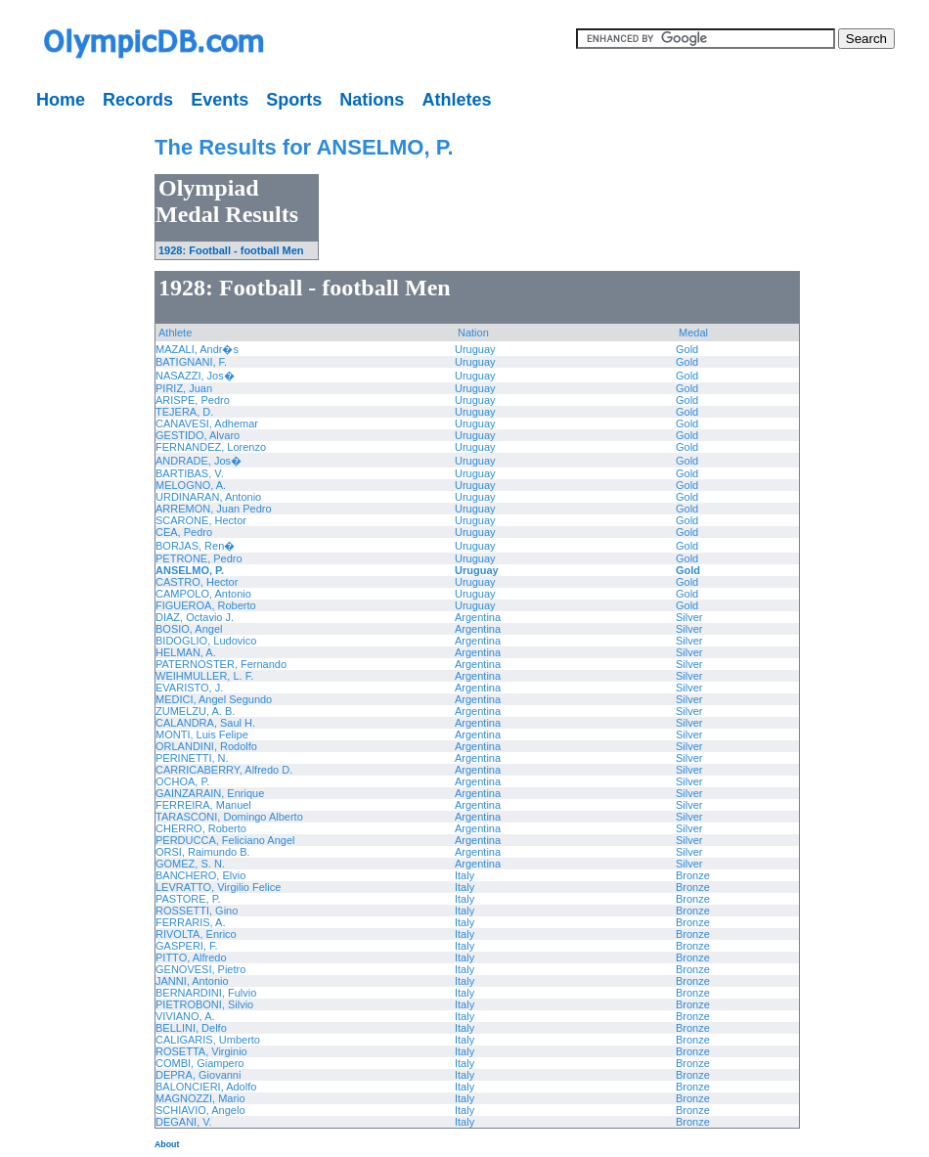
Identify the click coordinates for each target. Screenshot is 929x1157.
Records (138, 100)
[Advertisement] (63, 410)
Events (219, 100)
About (167, 1144)
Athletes (456, 100)
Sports (294, 100)
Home (60, 100)
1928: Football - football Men (231, 250)
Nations (371, 100)
